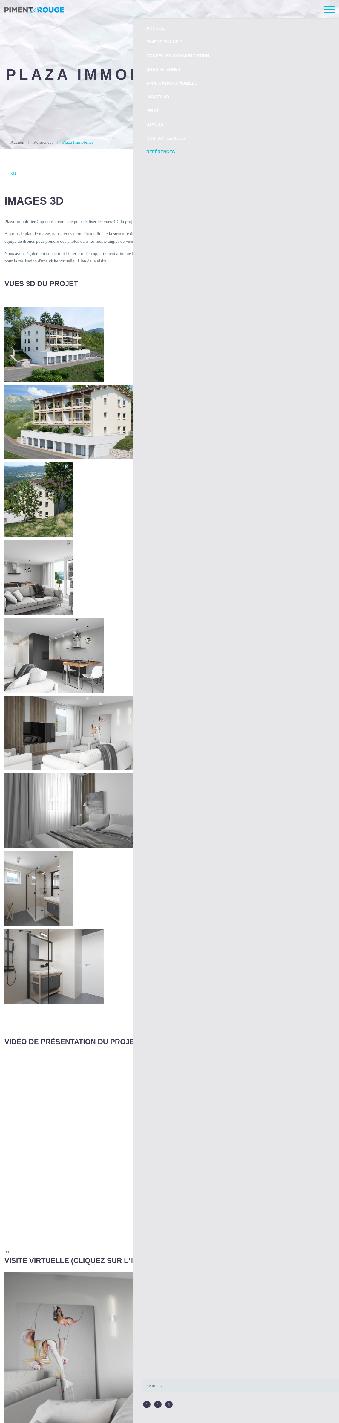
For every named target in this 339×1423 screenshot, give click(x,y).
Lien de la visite (73, 261)
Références (42, 142)
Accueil (17, 142)
